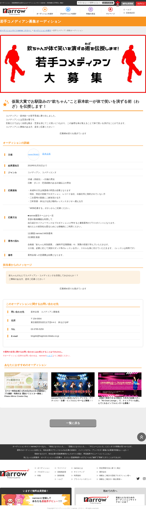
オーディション (43, 468)
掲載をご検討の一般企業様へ (110, 479)
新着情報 (60, 476)
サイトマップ (79, 472)
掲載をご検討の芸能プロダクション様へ (115, 476)
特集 (39, 476)
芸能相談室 (130, 13)
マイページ (61, 468)
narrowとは (78, 468)
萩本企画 (46, 154)
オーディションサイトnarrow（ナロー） (70, 508)
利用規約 (77, 476)
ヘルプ (128, 10)
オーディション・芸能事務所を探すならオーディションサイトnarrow (22, 3)
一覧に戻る (73, 423)
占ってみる (107, 3)
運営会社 (102, 472)
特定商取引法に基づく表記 (109, 468)
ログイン (140, 4)
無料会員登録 (127, 4)
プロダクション (43, 472)
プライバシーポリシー (82, 479)
